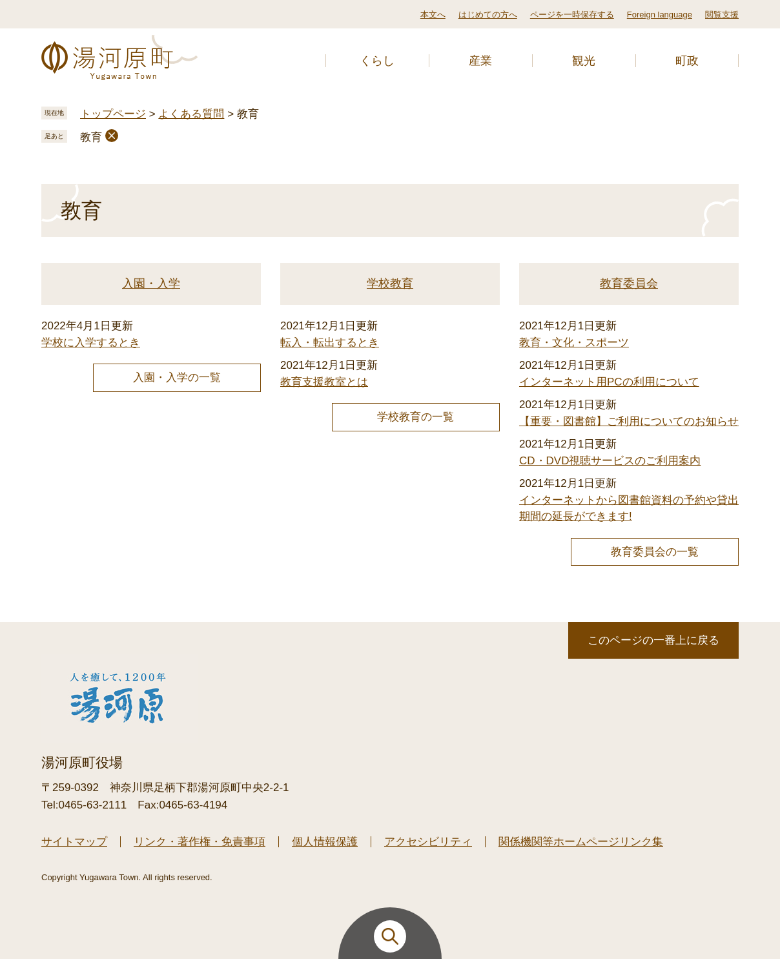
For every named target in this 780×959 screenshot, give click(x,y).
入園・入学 (151, 283)
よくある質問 (191, 114)
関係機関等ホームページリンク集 (580, 842)
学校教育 (390, 283)
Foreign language (659, 14)
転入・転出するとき (329, 342)
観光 (583, 60)
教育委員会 (629, 283)
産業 (480, 60)
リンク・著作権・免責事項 (199, 842)
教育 (91, 137)
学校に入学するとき (90, 342)
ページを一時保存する (572, 14)
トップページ (113, 114)
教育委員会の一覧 (655, 552)
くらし (377, 60)
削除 (111, 135)
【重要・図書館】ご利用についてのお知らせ (629, 421)
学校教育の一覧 (415, 417)
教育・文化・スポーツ (574, 342)
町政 (687, 60)
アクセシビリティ (428, 842)
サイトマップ (74, 842)
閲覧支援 (722, 14)
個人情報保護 (325, 842)
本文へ (433, 14)
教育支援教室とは (324, 382)
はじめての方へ (487, 14)
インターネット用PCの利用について (609, 382)
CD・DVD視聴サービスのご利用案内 (610, 461)
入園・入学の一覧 (177, 377)
